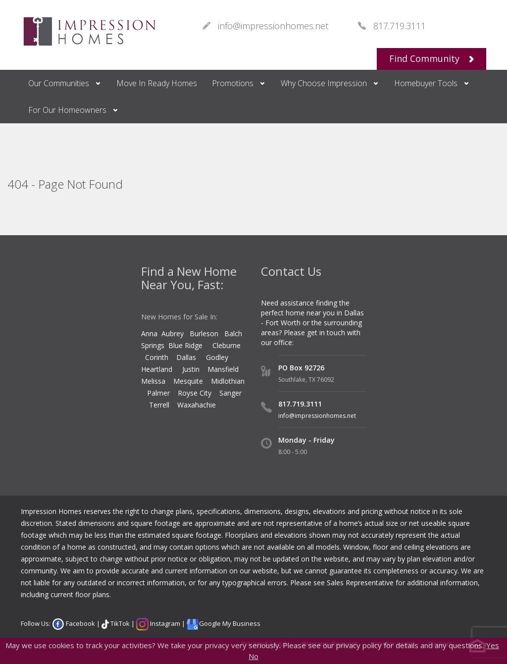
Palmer (158, 393)
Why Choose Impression (324, 83)
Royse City (194, 393)
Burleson (204, 333)
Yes (492, 645)
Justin (191, 369)
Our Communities (58, 83)
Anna (149, 333)
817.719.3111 (300, 404)
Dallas (191, 357)
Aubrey (172, 333)
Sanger (230, 393)
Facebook (79, 623)
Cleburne (226, 345)
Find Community (431, 58)
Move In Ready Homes (156, 83)
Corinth (156, 357)
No (253, 656)
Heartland (156, 369)
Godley (219, 357)
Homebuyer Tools (425, 83)
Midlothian (228, 381)
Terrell (159, 404)
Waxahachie (196, 404)
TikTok (119, 623)
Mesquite (188, 381)
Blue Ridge (186, 345)
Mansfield (223, 369)
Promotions (233, 83)
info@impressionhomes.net (317, 415)
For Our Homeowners (67, 109)
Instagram (164, 623)
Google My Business (229, 623)
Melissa (154, 381)
